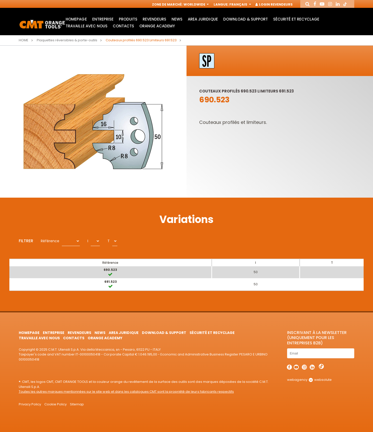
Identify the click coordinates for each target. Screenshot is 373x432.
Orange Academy (157, 26)
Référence (50, 240)
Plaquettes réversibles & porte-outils (67, 40)
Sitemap (77, 404)
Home (23, 40)
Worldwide (195, 4)
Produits (128, 19)
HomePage (76, 19)
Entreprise (103, 19)
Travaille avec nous (86, 26)
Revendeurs (154, 19)
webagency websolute (309, 379)
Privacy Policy (30, 404)
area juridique (203, 19)
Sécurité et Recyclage (296, 19)
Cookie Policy (55, 404)
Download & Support (245, 19)
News (177, 19)
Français (239, 4)
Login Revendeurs (274, 4)
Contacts (123, 26)
